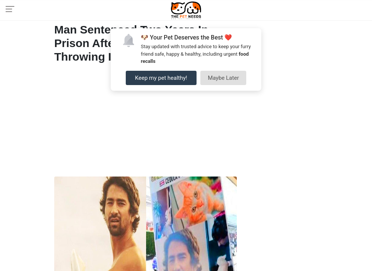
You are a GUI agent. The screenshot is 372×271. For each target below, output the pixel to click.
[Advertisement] (145, 122)
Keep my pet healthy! (161, 78)
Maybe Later (223, 78)
